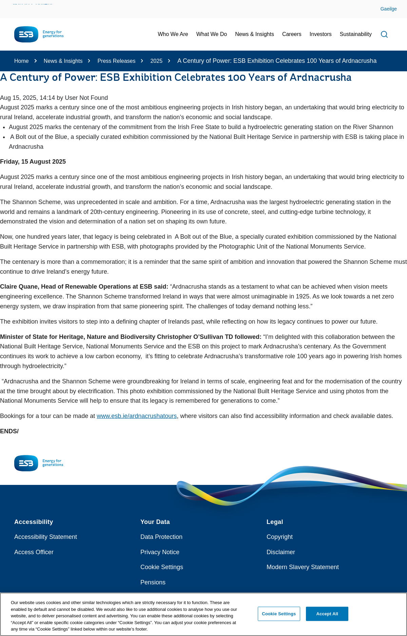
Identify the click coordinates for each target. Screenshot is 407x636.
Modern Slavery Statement (303, 567)
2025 (156, 61)
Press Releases (116, 61)
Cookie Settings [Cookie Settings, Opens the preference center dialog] (279, 616)
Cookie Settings (161, 567)
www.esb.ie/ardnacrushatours (137, 416)
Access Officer (34, 552)
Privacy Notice (159, 552)
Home (21, 61)
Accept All (327, 616)
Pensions (153, 582)
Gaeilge (389, 9)
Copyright (280, 536)
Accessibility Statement (45, 536)
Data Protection (161, 536)
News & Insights (63, 61)
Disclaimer (281, 552)
